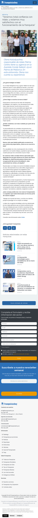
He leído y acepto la (16, 354)
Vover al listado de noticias (19, 303)
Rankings (5, 434)
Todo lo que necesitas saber (29, 501)
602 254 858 (4, 421)
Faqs (4, 452)
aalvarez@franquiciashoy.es (9, 419)
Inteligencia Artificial (8, 475)
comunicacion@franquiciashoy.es (10, 426)
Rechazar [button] (12, 515)
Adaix (23, 217)
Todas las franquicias (8, 459)
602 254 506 (4, 427)
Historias (5, 447)
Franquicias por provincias (10, 437)
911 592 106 (4, 412)
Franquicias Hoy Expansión (10, 484)
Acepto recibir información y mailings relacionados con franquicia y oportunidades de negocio (19, 351)
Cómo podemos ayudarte (10, 503)
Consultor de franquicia (7, 501)
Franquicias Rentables (9, 462)
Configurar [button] (19, 515)
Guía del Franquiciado (8, 450)
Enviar (19, 358)
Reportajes (6, 442)
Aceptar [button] (5, 515)
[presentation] (12, 387)
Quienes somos (18, 501)
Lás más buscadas (8, 472)
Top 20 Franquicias (8, 467)
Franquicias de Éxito (8, 464)
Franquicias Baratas (8, 470)
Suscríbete (19, 393)
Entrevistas (6, 444)
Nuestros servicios (8, 482)
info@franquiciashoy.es (7, 410)
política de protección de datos (21, 354)
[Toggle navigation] (35, 2)
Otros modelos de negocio (22, 505)
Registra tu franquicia (23, 503)
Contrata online (7, 487)
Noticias (5, 439)
